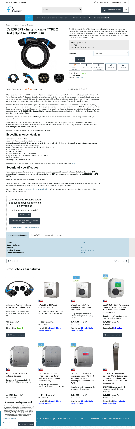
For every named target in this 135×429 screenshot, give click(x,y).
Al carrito (81, 60)
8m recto (91, 252)
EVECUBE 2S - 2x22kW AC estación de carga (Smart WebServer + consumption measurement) (49, 380)
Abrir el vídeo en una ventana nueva (25, 230)
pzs (72, 60)
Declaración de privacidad (36, 425)
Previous (6, 78)
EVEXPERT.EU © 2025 (121, 421)
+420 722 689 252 (20, 2)
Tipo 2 (82, 254)
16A (81, 249)
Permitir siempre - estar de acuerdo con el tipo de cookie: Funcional (24, 222)
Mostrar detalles (7, 422)
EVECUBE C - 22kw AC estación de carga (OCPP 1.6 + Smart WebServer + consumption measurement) (116, 311)
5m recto (83, 252)
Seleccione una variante (18, 338)
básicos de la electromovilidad (36, 189)
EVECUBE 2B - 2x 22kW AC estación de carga (17, 378)
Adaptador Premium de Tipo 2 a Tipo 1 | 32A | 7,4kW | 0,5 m (18, 309)
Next (66, 78)
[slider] (28, 89)
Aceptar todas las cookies (26, 424)
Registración (116, 2)
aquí (73, 163)
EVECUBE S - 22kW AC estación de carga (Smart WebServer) (81, 310)
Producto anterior (15, 263)
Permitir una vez (25, 215)
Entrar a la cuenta (101, 2)
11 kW (82, 244)
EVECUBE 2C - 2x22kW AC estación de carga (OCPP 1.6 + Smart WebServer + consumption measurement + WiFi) (83, 381)
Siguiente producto (119, 263)
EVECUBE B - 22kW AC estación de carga (47, 309)
